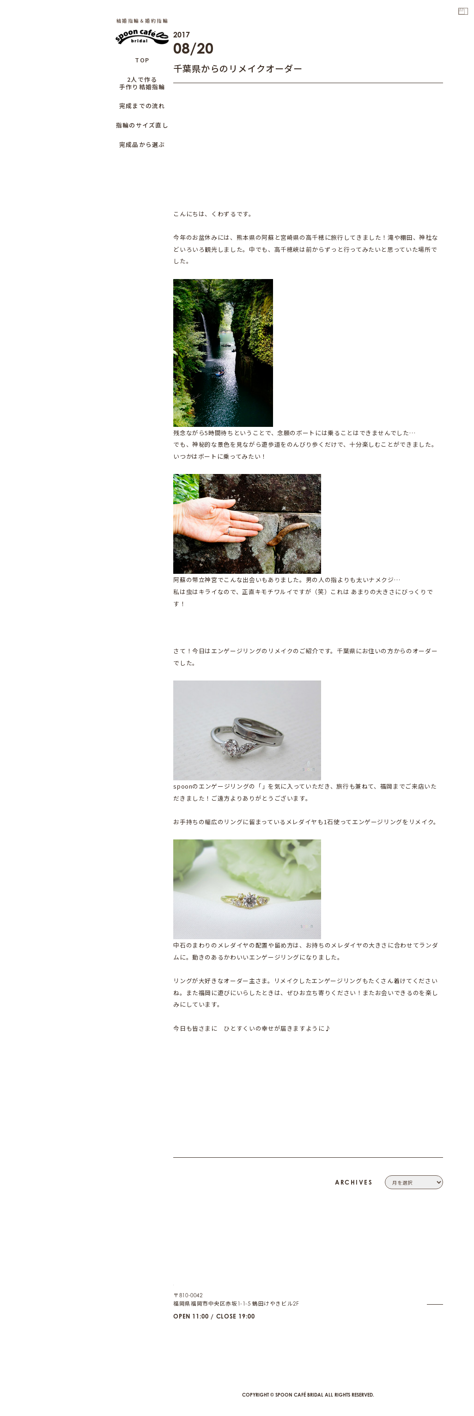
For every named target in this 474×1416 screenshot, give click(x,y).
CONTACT (429, 1278)
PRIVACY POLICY (420, 1289)
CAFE (435, 1330)
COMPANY (428, 1267)
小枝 (268, 786)
